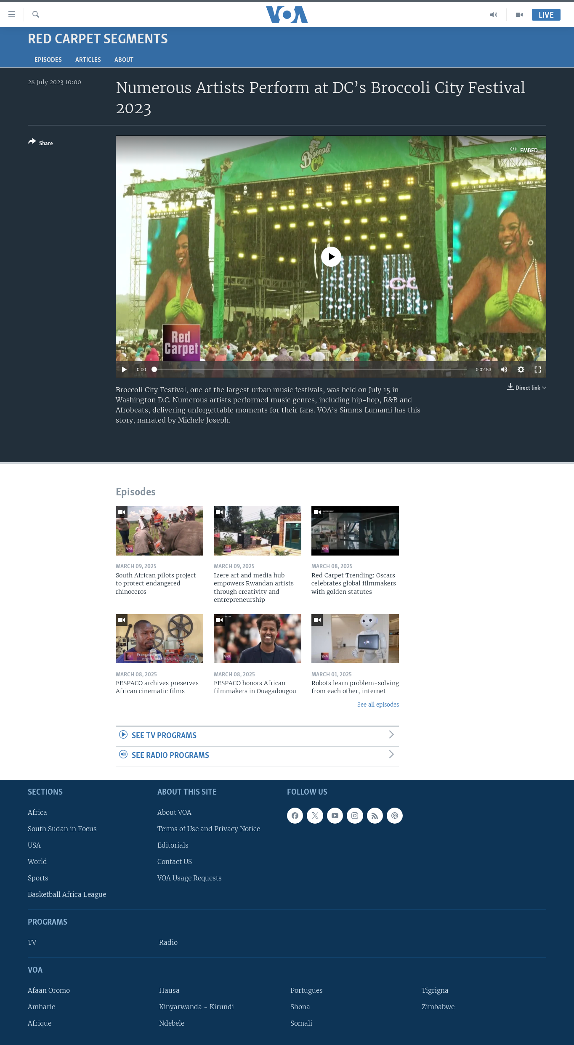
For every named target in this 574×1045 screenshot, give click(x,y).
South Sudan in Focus (62, 829)
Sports (38, 878)
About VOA (174, 812)
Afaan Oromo (49, 990)
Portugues (306, 990)
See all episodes (378, 704)
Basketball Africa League (67, 895)
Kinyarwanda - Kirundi (196, 1007)
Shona (300, 1007)
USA (34, 845)
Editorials (173, 845)
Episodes (48, 60)
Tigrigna (435, 990)
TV (32, 943)
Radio (168, 943)
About (123, 60)
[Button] (40, 144)
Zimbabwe (438, 1007)
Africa (37, 812)
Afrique (39, 1023)
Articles (88, 60)
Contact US (174, 862)
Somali (301, 1023)
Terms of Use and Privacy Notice (208, 829)
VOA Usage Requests (189, 878)
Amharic (41, 1007)
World (37, 862)
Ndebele (171, 1023)
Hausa (169, 990)
